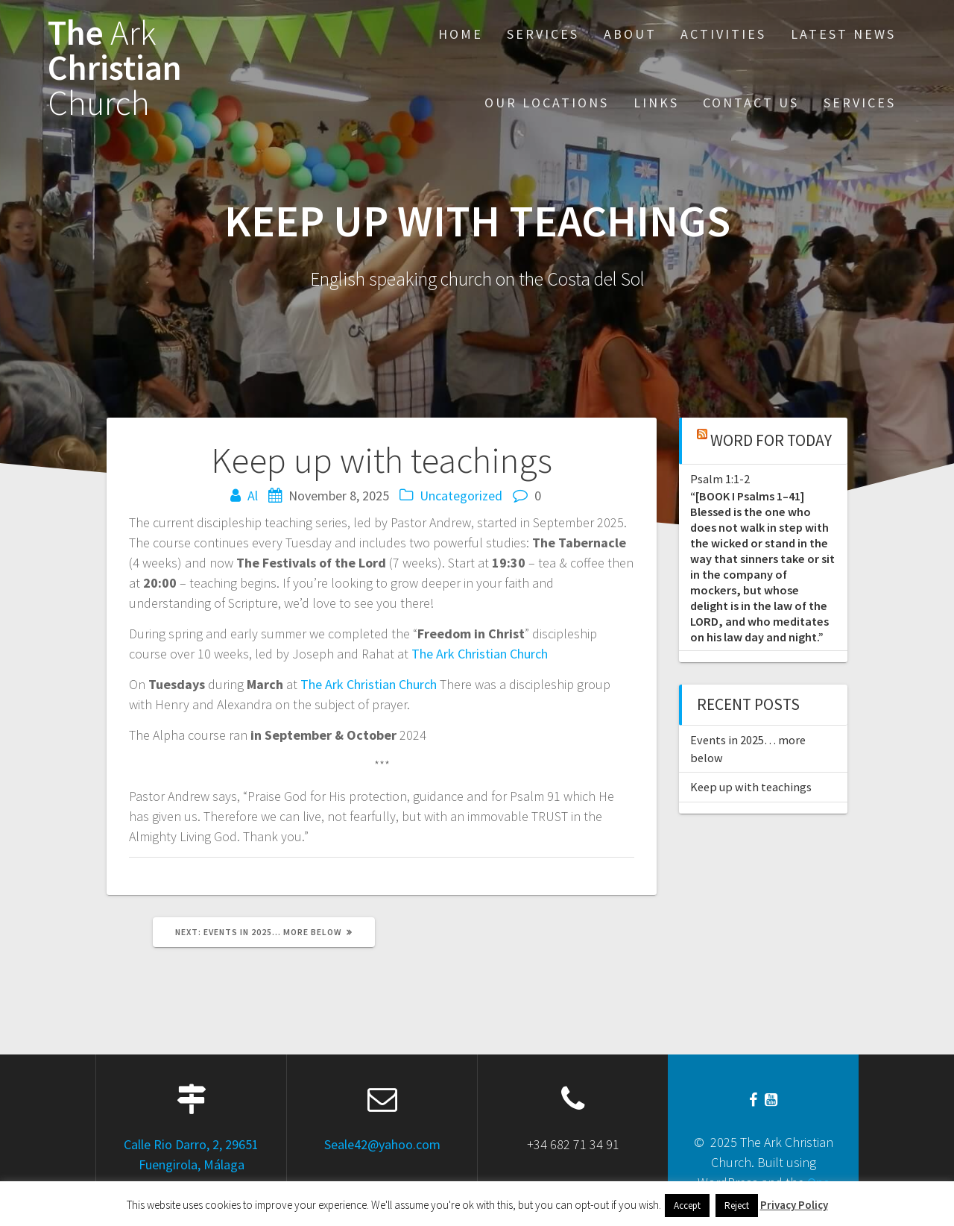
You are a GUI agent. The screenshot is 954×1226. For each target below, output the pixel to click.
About (630, 34)
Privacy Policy (794, 1205)
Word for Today (771, 440)
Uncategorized (461, 495)
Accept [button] (687, 1205)
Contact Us (751, 102)
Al (252, 495)
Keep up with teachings (751, 786)
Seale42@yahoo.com (382, 1144)
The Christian (115, 68)
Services (543, 34)
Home (460, 34)
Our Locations (546, 102)
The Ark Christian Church (479, 653)
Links (656, 102)
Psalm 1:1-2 (720, 478)
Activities (723, 34)
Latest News (843, 34)
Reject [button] (736, 1205)
